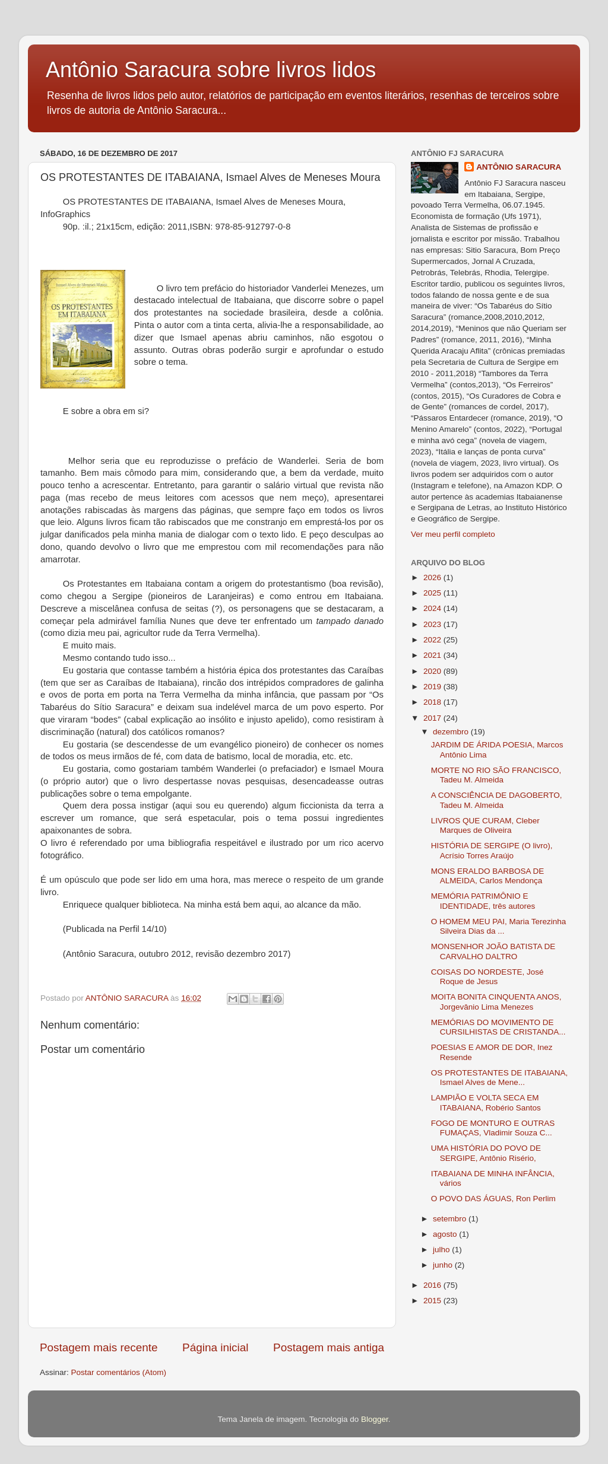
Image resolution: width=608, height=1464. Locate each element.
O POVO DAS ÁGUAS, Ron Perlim (493, 1198)
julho (442, 1249)
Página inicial (215, 1347)
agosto (446, 1234)
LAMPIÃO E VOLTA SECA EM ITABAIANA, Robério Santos (486, 1102)
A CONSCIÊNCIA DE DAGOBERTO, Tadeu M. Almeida (496, 800)
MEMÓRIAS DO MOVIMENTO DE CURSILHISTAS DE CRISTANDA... (498, 1027)
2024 (433, 608)
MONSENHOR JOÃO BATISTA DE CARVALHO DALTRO (493, 951)
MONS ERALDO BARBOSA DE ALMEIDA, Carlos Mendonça (487, 876)
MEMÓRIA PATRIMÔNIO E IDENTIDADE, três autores (483, 901)
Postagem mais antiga (328, 1347)
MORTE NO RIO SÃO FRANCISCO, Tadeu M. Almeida (496, 775)
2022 (433, 639)
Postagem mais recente (98, 1347)
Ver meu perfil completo (453, 534)
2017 (433, 718)
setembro (450, 1218)
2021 (433, 655)
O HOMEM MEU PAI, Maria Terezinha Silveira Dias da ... (498, 926)
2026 (433, 577)
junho (444, 1265)
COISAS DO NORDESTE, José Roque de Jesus (487, 976)
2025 (433, 592)
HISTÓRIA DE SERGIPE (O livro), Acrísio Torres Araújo (492, 850)
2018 (433, 702)
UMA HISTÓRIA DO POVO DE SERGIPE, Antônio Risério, (486, 1153)
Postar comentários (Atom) (119, 1372)
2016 (433, 1285)
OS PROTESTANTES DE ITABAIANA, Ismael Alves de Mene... (499, 1077)
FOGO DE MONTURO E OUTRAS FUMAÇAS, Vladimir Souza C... (493, 1128)
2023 (433, 624)
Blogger (374, 1419)
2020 (433, 671)
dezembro (452, 731)
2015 (433, 1300)
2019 (433, 686)
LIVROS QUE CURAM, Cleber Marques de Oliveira (485, 825)
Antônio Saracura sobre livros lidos (211, 70)
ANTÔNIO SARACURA (518, 167)
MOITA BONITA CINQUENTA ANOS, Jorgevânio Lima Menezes (496, 1001)
